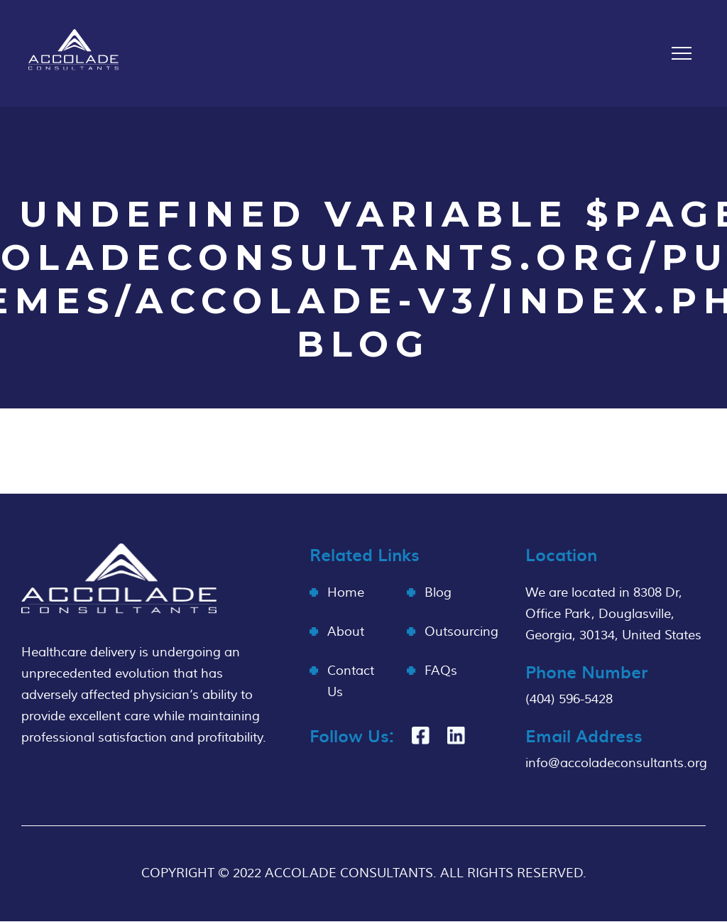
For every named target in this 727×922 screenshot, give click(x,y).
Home (345, 593)
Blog (438, 593)
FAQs (441, 671)
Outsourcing (461, 632)
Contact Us (350, 681)
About (345, 632)
